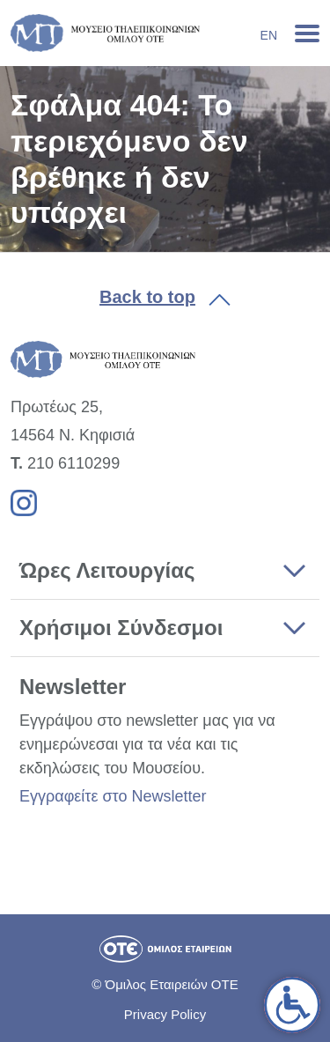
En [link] (268, 35)
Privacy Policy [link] (165, 1014)
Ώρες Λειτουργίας (106, 570)
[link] (292, 1005)
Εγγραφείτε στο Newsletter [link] (112, 796)
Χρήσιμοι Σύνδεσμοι (121, 627)
